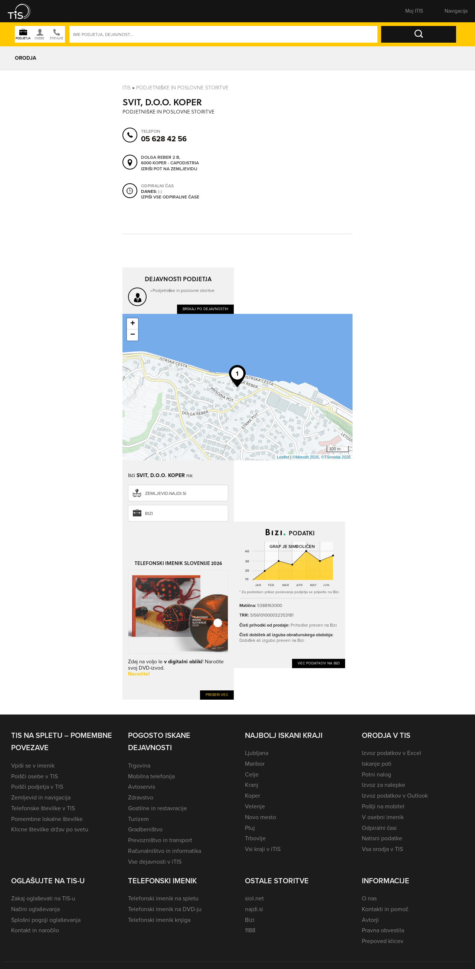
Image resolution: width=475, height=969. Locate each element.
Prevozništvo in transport (160, 840)
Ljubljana (256, 753)
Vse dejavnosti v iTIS (154, 861)
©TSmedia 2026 (336, 457)
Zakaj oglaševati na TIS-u (43, 898)
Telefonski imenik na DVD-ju (165, 909)
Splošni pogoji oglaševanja (46, 920)
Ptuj (250, 828)
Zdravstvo (140, 797)
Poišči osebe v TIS (34, 776)
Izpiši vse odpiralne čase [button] (170, 197)
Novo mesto (260, 817)
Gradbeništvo (145, 829)
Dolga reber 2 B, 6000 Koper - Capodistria (170, 160)
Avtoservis (141, 786)
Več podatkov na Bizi (319, 663)
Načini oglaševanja (35, 909)
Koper (252, 795)
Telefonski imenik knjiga (159, 920)
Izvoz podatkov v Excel (391, 753)
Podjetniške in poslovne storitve (182, 88)
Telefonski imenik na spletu (163, 898)
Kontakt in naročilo (35, 930)
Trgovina (139, 765)
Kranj (251, 785)
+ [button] (132, 323)
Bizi (149, 513)
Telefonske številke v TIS (43, 808)
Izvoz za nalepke (383, 785)
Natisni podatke (382, 838)
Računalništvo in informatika (164, 851)
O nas (369, 898)
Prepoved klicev (382, 941)
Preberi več (217, 694)
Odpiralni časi (379, 828)
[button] (24, 11)
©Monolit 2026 (305, 457)
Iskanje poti (377, 763)
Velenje (255, 806)
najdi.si (254, 909)
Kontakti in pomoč (385, 909)
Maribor (255, 763)
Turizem (138, 819)
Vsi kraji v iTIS (263, 849)
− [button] (132, 335)
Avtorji (370, 920)
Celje (252, 774)
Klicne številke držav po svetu (49, 829)
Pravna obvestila (383, 930)
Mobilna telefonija (151, 776)
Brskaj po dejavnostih (205, 309)
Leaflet (283, 457)
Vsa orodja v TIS (382, 849)
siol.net (254, 898)
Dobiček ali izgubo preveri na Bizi (271, 640)
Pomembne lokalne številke (47, 819)
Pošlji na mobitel (383, 806)
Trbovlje (255, 838)
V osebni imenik (383, 817)
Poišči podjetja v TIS (37, 786)
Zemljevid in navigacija (41, 797)
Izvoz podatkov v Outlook (395, 795)
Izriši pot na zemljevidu (169, 169)
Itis (126, 88)
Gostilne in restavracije (157, 808)
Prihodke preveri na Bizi (314, 625)
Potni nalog (376, 774)
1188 (250, 930)
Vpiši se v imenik (33, 765)
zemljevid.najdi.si (165, 493)
